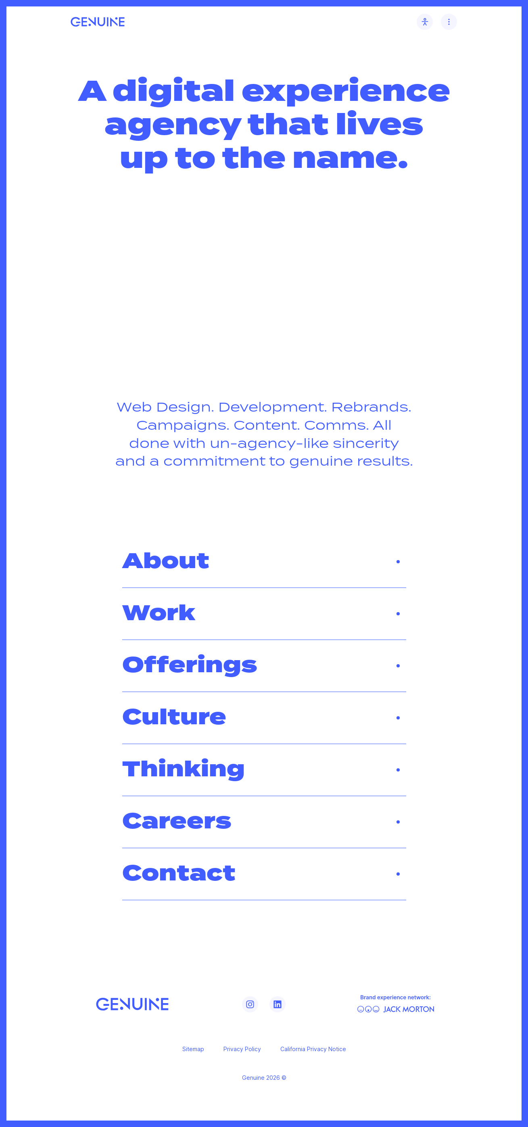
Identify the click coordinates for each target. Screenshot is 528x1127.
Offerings (264, 665)
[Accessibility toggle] (425, 22)
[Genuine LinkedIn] (277, 1004)
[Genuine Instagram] (250, 1004)
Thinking (264, 770)
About (264, 561)
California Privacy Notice (313, 1048)
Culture (264, 717)
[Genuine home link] (98, 22)
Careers (264, 822)
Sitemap (193, 1048)
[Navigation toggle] (449, 22)
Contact (264, 874)
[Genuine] (132, 1004)
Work (264, 613)
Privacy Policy (242, 1048)
